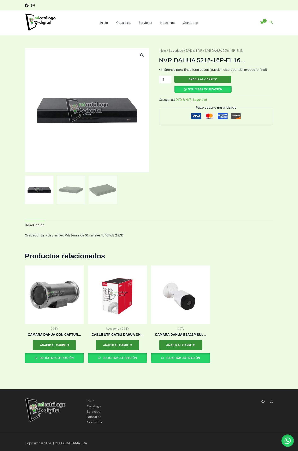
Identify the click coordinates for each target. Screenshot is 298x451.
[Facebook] (27, 5)
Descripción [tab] (34, 225)
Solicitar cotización (205, 89)
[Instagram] (33, 5)
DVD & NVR (194, 51)
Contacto (190, 22)
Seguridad (176, 51)
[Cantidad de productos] (165, 79)
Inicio (104, 22)
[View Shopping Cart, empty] (260, 23)
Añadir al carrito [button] (54, 345)
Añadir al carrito (202, 79)
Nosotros (167, 22)
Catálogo (123, 22)
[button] (271, 22)
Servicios (145, 22)
